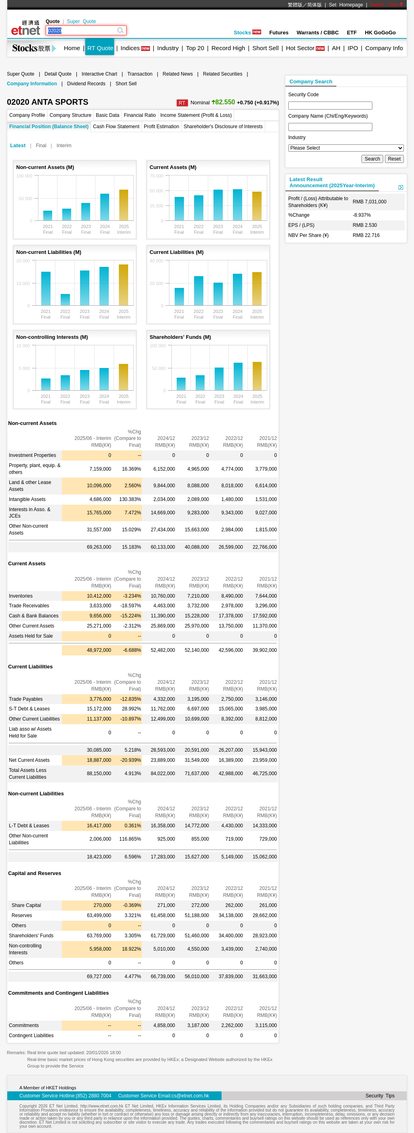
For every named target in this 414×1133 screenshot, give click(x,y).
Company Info (384, 47)
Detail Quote (58, 74)
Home (72, 47)
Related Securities (222, 74)
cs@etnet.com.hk (190, 1096)
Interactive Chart (99, 74)
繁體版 (295, 5)
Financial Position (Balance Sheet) (49, 126)
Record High (228, 47)
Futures (279, 33)
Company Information (32, 84)
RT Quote (100, 47)
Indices (130, 47)
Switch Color (386, 5)
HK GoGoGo (380, 33)
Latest (17, 145)
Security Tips (380, 1096)
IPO (353, 47)
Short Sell (265, 47)
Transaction (139, 74)
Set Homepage (346, 5)
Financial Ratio (140, 115)
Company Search (310, 81)
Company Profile (27, 115)
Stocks (247, 33)
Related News (178, 74)
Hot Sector (300, 47)
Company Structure (70, 115)
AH (336, 47)
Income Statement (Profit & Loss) (196, 115)
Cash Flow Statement (116, 126)
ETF (352, 33)
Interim (64, 145)
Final (41, 145)
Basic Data (107, 115)
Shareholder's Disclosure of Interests (223, 126)
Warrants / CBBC (318, 33)
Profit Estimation (161, 126)
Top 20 (195, 47)
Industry (168, 47)
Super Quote (81, 21)
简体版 (314, 5)
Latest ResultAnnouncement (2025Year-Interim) (332, 182)
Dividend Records (86, 84)
